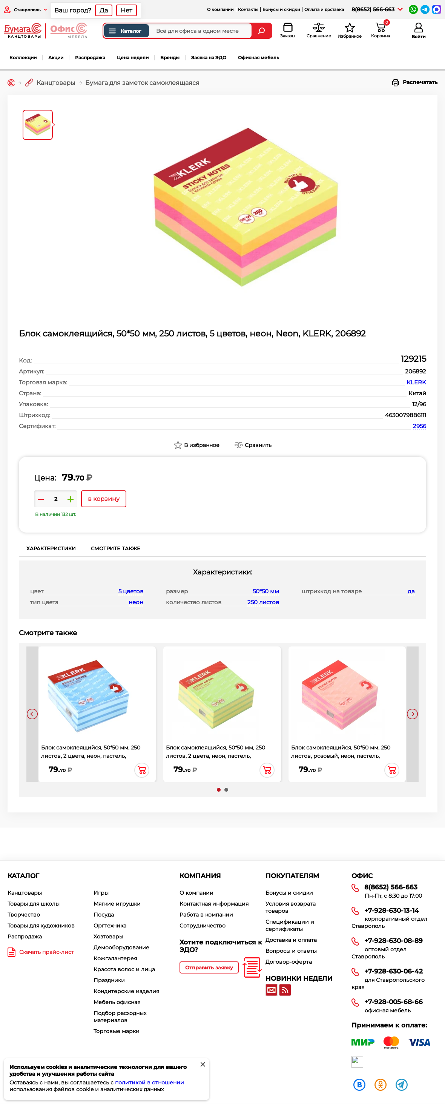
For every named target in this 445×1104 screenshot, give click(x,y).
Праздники (109, 980)
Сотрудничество (203, 925)
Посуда (104, 914)
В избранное (201, 445)
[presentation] (32, 714)
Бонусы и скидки (281, 9)
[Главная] (11, 82)
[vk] (359, 1084)
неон (136, 602)
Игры (101, 892)
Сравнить (258, 445)
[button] (219, 790)
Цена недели (133, 57)
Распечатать (414, 82)
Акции (55, 57)
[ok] (380, 1084)
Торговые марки (117, 1031)
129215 (413, 359)
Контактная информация (214, 903)
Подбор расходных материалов (120, 1017)
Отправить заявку (209, 967)
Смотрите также (115, 548)
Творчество (24, 914)
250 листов (263, 602)
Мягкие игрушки (117, 903)
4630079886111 (405, 415)
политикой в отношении (149, 1082)
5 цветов (130, 591)
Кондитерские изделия (126, 991)
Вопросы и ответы (291, 950)
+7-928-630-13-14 (391, 910)
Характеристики (51, 548)
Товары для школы (34, 903)
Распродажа (90, 57)
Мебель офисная (117, 1002)
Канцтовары (25, 892)
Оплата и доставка (324, 9)
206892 (415, 371)
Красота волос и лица (124, 969)
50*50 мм (266, 591)
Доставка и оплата (291, 940)
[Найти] (262, 31)
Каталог (124, 30)
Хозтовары (108, 936)
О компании (220, 9)
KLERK (416, 382)
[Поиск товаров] (177, 31)
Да (104, 10)
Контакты (248, 9)
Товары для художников (41, 925)
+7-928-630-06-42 (393, 971)
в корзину (104, 498)
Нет (126, 10)
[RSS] (285, 990)
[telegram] (402, 1084)
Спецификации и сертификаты (289, 925)
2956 (419, 426)
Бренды (170, 57)
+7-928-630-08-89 (393, 940)
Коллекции (23, 57)
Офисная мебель (258, 57)
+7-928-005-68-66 (393, 1002)
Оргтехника (110, 925)
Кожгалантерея (115, 958)
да (411, 591)
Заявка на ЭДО (208, 57)
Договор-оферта (288, 961)
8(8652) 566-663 (372, 9)
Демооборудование (121, 947)
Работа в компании (206, 914)
